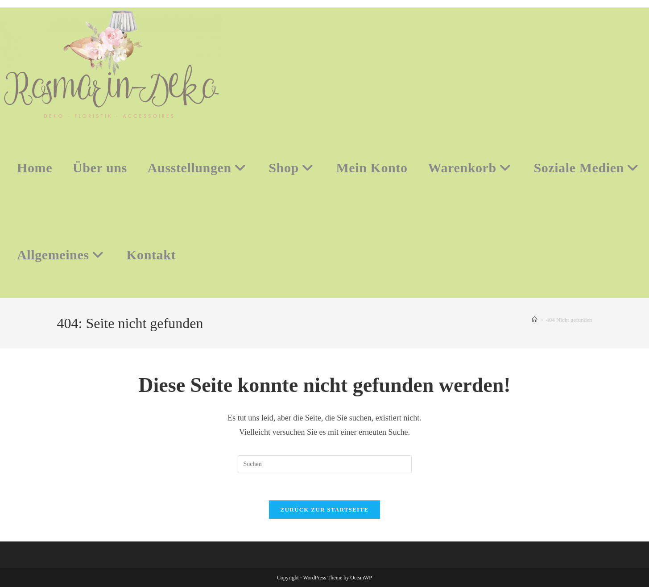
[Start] (534, 319)
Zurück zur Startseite (325, 509)
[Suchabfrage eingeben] (325, 464)
